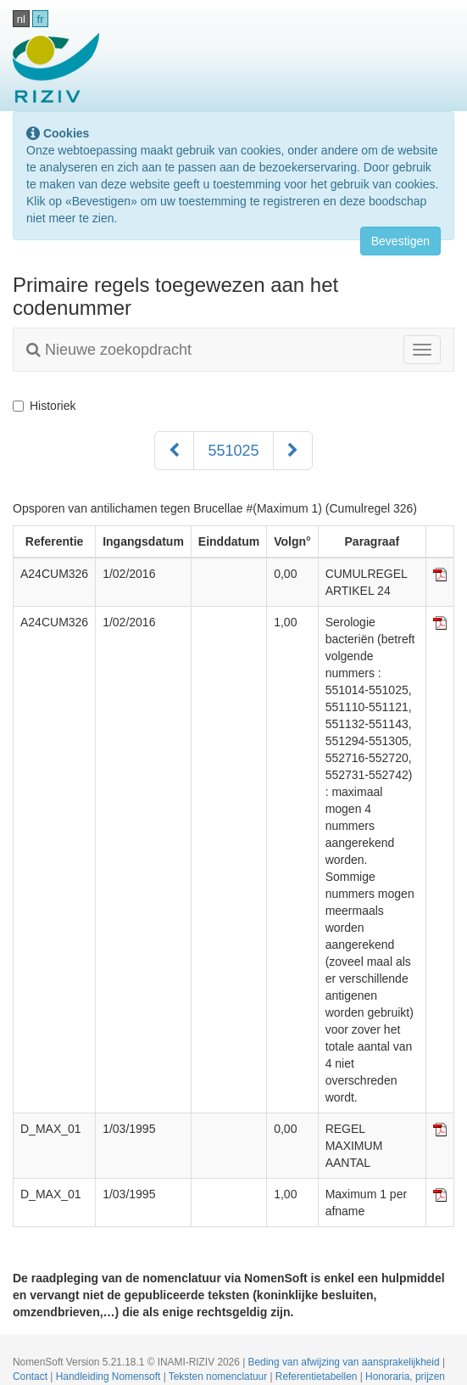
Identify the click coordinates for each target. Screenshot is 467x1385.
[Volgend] (293, 450)
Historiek (44, 405)
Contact (31, 1376)
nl (21, 19)
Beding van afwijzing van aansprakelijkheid (345, 1362)
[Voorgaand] (174, 450)
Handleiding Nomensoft (110, 1376)
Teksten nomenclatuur (219, 1376)
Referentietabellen (317, 1376)
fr (40, 19)
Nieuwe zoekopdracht (109, 349)
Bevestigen (400, 241)
